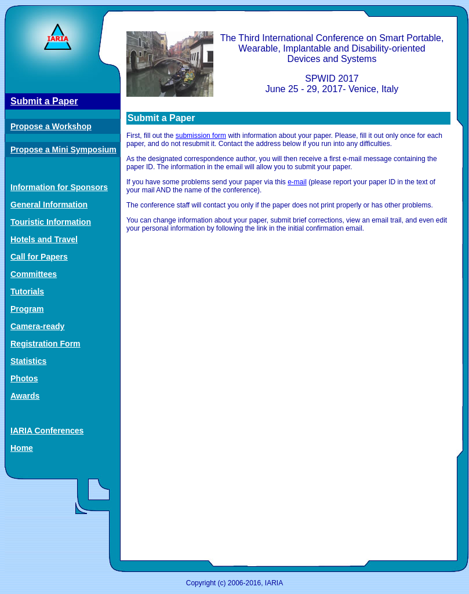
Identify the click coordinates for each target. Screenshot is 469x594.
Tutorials (27, 291)
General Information (49, 204)
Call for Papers (39, 256)
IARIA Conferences (46, 430)
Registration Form (45, 343)
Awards (24, 395)
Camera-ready (37, 326)
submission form (201, 136)
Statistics (28, 361)
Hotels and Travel (44, 239)
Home (21, 448)
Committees (33, 274)
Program (27, 309)
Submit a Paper (44, 101)
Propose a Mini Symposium (63, 149)
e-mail (297, 182)
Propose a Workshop (51, 126)
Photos (24, 378)
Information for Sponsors (59, 187)
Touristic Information (50, 222)
